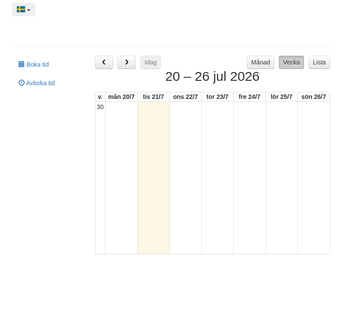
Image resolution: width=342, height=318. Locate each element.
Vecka (291, 62)
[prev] (104, 62)
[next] (127, 62)
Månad (260, 62)
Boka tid (34, 64)
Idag (150, 62)
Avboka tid (37, 83)
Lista (319, 62)
